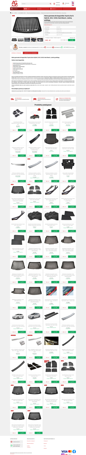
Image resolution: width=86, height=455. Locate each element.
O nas (45, 445)
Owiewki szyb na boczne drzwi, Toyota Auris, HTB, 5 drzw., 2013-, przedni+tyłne (68, 199)
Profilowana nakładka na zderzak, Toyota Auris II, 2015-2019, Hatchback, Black (18, 148)
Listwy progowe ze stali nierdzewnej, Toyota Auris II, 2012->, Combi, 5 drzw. (68, 300)
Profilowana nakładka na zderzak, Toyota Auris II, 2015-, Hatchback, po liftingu (34, 174)
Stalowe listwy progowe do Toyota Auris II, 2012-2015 (68, 122)
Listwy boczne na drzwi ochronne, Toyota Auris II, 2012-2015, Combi (51, 324)
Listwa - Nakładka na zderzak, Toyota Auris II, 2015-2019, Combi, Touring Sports (34, 350)
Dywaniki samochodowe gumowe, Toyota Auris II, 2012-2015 (51, 375)
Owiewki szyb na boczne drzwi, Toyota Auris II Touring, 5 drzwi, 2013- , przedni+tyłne (51, 199)
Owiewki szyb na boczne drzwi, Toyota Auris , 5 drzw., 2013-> (18, 224)
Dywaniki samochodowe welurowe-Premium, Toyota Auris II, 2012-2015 (34, 224)
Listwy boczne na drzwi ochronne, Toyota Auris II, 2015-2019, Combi (68, 148)
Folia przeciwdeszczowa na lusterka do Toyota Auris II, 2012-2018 (34, 122)
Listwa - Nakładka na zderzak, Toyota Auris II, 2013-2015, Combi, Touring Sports (18, 350)
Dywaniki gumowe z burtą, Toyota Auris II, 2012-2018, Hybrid (35, 199)
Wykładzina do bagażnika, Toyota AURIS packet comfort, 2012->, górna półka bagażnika (34, 249)
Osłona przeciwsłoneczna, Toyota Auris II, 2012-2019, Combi (68, 224)
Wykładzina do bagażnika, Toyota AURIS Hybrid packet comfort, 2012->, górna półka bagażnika (34, 300)
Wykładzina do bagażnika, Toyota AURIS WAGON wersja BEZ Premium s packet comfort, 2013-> (18, 275)
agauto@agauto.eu (56, 47)
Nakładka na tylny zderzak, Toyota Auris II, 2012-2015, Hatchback (68, 350)
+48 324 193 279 (48, 47)
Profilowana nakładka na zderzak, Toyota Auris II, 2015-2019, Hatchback (18, 173)
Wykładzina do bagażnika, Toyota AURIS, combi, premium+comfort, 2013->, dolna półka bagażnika (51, 249)
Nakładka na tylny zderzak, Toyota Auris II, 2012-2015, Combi (18, 375)
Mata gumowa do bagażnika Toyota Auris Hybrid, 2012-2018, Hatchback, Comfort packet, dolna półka (18, 426)
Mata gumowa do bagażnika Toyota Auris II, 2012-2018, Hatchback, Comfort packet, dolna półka (18, 199)
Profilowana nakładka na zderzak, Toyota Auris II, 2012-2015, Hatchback (68, 325)
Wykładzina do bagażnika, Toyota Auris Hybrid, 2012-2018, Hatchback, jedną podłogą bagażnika (51, 275)
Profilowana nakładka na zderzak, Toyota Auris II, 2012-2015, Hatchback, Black (35, 148)
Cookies (28, 445)
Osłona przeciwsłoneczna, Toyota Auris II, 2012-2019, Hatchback (18, 249)
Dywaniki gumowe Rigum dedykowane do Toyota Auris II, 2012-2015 (18, 123)
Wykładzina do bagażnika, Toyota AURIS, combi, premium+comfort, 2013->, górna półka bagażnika (68, 249)
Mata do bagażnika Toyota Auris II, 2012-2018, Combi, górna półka (51, 148)
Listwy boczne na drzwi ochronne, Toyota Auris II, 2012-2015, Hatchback (18, 325)
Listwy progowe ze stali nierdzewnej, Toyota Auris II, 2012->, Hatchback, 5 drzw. (51, 300)
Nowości (45, 443)
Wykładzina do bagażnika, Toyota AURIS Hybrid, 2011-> (18, 300)
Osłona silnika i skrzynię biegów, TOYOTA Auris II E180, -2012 (68, 173)
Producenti (46, 440)
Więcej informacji (47, 24)
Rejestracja (58, 4)
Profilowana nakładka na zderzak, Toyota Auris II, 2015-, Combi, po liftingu (51, 174)
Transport (28, 447)
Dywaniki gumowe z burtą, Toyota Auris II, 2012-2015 (68, 375)
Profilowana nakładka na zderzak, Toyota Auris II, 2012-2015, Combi (51, 350)
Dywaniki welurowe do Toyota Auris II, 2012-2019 (51, 122)
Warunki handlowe (30, 443)
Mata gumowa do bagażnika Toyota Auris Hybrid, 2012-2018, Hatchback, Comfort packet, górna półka (34, 426)
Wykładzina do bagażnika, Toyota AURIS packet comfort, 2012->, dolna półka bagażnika (34, 275)
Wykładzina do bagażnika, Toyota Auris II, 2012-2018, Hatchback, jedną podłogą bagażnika (68, 275)
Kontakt (45, 448)
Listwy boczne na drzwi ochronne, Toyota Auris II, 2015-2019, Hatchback (34, 325)
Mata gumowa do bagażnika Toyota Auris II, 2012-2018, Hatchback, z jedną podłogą (34, 400)
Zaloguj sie (58, 2)
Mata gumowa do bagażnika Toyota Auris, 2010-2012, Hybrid (68, 400)
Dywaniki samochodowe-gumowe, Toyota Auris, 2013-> (35, 375)
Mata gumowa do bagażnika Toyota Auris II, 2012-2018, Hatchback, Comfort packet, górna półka (51, 400)
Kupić (71, 40)
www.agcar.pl (12, 453)
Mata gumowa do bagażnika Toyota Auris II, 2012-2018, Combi (18, 400)
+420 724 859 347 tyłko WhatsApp (15, 445)
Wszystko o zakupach (31, 440)
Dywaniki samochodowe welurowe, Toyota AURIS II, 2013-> (51, 224)
